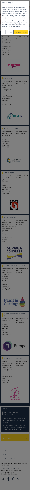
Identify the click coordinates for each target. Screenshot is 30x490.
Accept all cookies (21, 32)
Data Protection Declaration (13, 24)
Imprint (17, 26)
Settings (9, 32)
